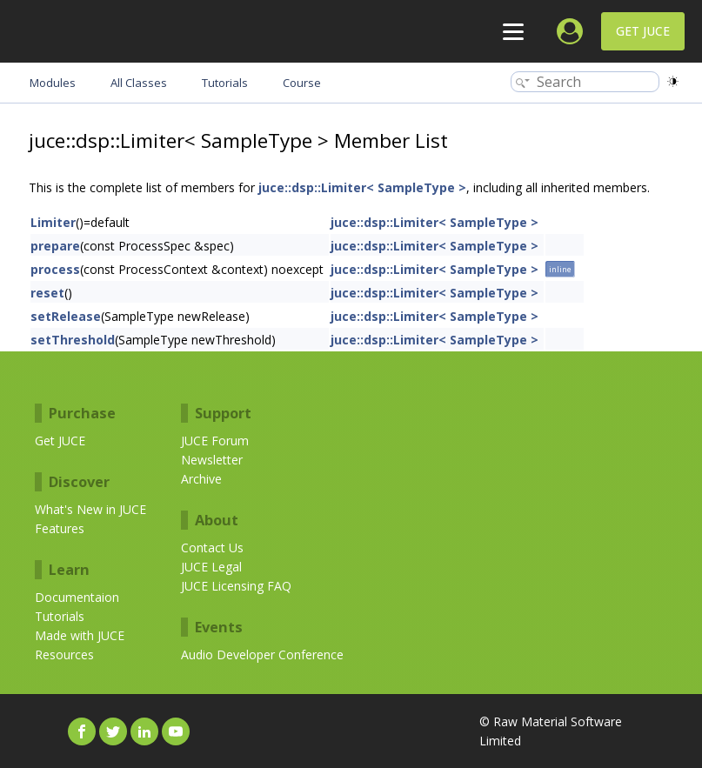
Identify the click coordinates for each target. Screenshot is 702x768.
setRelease (65, 316)
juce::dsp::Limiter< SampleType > (362, 187)
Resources (64, 654)
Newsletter (212, 459)
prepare (55, 245)
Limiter (53, 222)
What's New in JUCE (90, 509)
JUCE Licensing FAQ (236, 586)
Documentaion (77, 597)
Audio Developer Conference (262, 654)
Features (59, 528)
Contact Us (212, 547)
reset (47, 292)
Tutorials (59, 616)
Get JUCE (643, 31)
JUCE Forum (215, 440)
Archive (201, 479)
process (55, 269)
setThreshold (72, 339)
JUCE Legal (211, 566)
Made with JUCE (79, 635)
